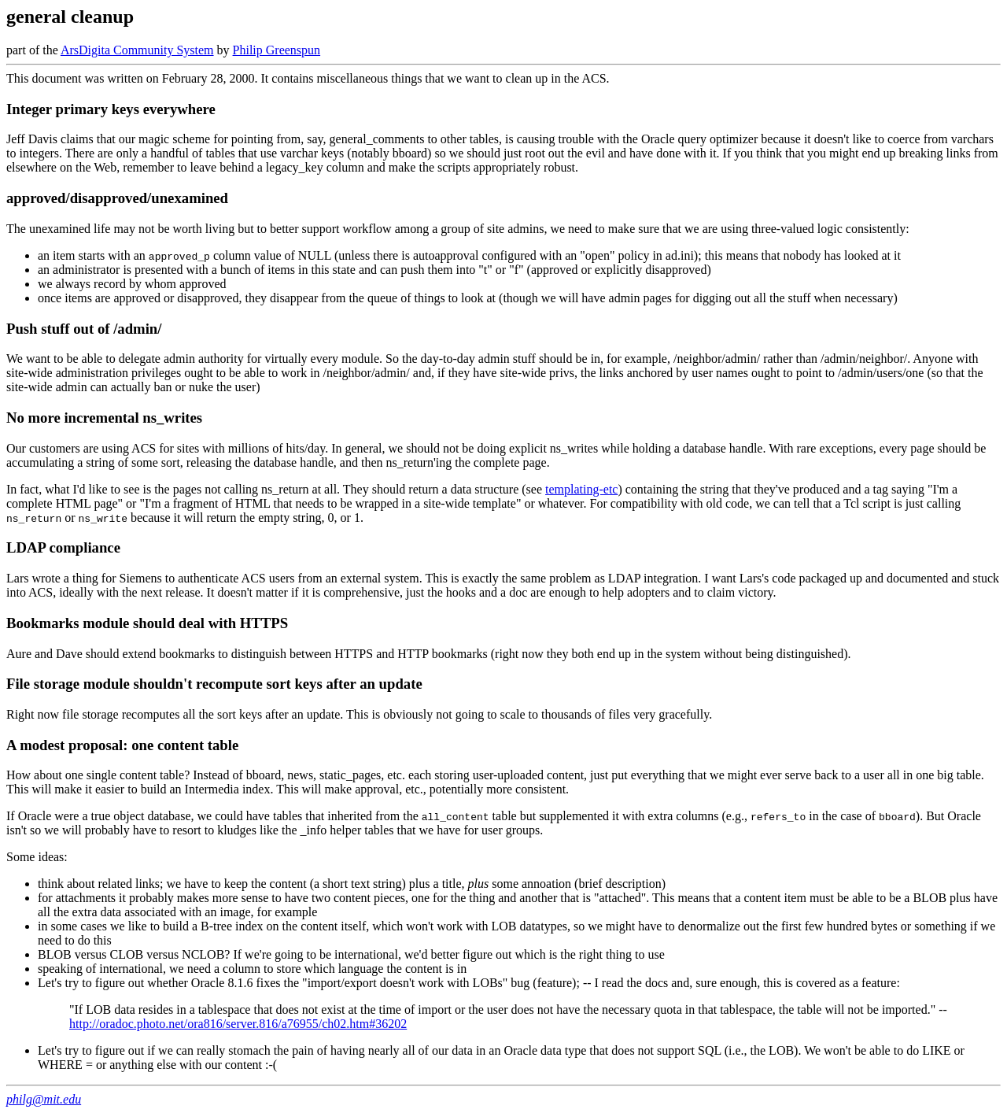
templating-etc (581, 489)
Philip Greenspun (277, 50)
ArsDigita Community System (137, 50)
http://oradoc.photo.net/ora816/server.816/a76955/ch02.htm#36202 (238, 1023)
